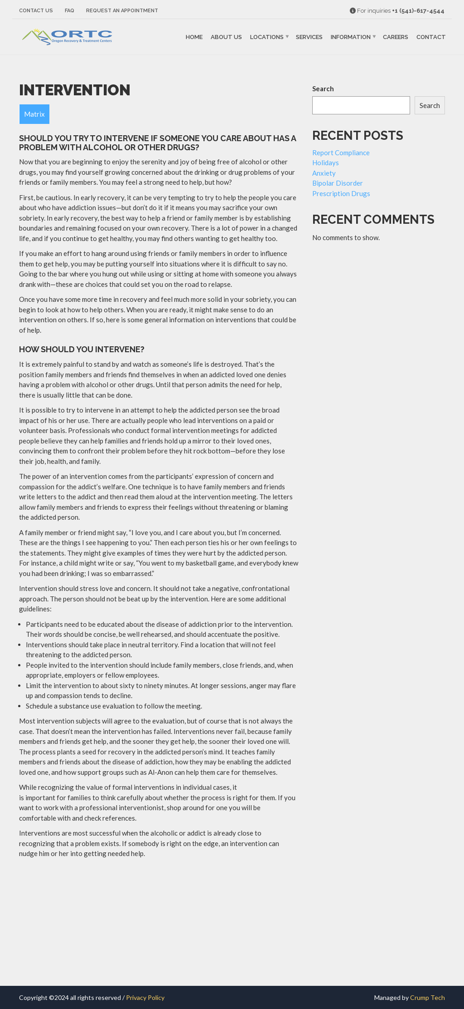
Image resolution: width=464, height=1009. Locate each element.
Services (309, 37)
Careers (395, 37)
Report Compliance (341, 152)
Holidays (325, 162)
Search (323, 88)
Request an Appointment (122, 11)
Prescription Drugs (341, 193)
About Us (226, 37)
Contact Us (36, 11)
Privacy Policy (145, 997)
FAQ (69, 11)
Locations (267, 37)
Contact (431, 37)
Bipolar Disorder (337, 183)
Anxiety (324, 173)
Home (194, 37)
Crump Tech (427, 997)
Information (351, 37)
